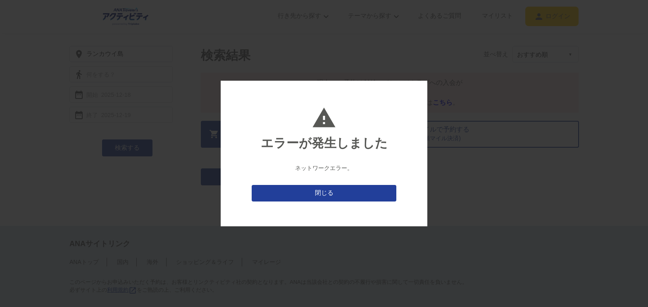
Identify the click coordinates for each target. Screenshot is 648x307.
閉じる (324, 192)
